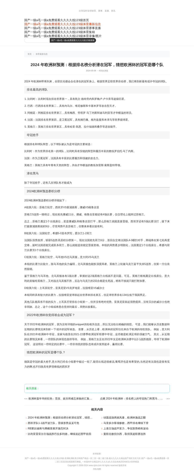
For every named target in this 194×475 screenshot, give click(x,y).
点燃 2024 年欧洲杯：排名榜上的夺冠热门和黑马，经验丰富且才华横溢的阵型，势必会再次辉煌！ (132, 398)
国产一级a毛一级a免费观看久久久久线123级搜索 (72, 40)
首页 (30, 54)
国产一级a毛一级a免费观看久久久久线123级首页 (56, 20)
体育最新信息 (42, 54)
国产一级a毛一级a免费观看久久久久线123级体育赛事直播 (62, 28)
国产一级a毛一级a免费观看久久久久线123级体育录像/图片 (63, 36)
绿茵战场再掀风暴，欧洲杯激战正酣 (124, 417)
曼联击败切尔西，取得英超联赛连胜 (124, 434)
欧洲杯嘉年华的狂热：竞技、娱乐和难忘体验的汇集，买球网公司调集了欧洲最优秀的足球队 (61, 398)
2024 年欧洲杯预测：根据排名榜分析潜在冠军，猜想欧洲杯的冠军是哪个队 (72, 417)
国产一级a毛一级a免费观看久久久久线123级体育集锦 (59, 32)
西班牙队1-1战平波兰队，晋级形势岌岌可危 (53, 423)
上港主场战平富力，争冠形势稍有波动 (125, 428)
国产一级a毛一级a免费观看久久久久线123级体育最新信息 (62, 24)
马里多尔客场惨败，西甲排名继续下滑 (125, 423)
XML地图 (97, 469)
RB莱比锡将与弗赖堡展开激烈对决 (48, 428)
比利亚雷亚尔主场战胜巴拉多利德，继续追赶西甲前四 (59, 434)
